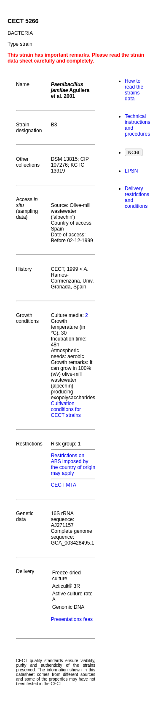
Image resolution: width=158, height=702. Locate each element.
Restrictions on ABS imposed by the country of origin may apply (73, 464)
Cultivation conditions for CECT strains (66, 409)
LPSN (131, 171)
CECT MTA (63, 485)
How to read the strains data (134, 90)
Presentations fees (72, 619)
